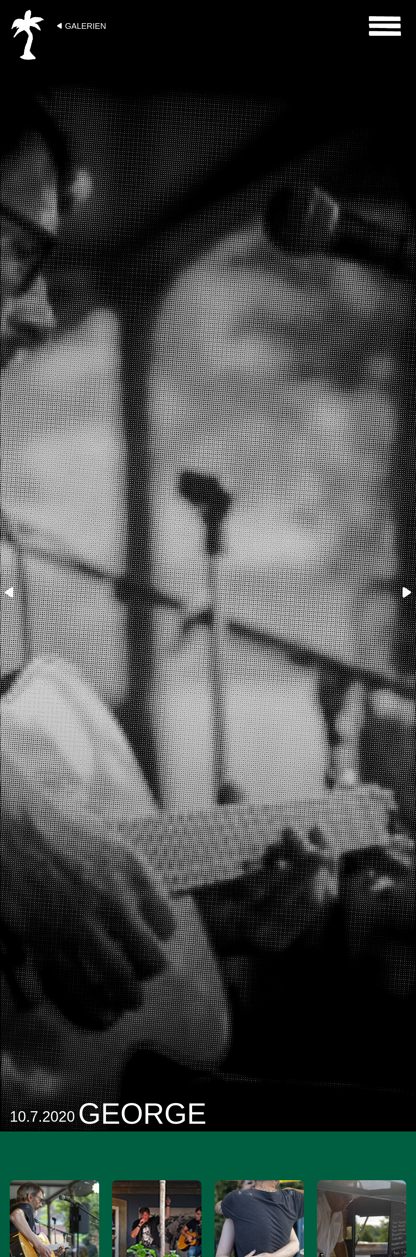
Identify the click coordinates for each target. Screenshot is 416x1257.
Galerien (85, 26)
